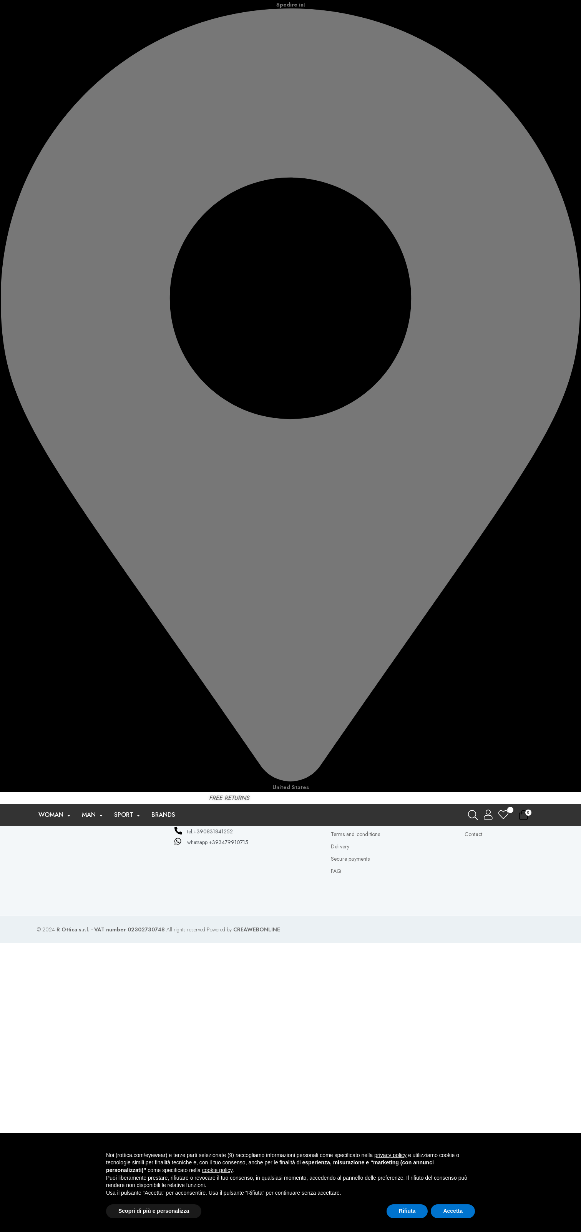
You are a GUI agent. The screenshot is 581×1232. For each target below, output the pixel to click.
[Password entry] (272, 943)
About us (341, 1086)
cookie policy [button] (217, 1170)
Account (474, 1086)
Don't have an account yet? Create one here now (291, 1000)
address (473, 1111)
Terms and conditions (355, 1123)
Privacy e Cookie (350, 1111)
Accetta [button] (453, 1211)
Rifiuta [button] (407, 1211)
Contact (473, 1123)
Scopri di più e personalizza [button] (153, 1211)
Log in (290, 977)
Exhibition (327, 943)
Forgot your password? (290, 960)
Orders (473, 1098)
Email (217, 922)
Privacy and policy (352, 1098)
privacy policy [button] (390, 1155)
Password (211, 943)
